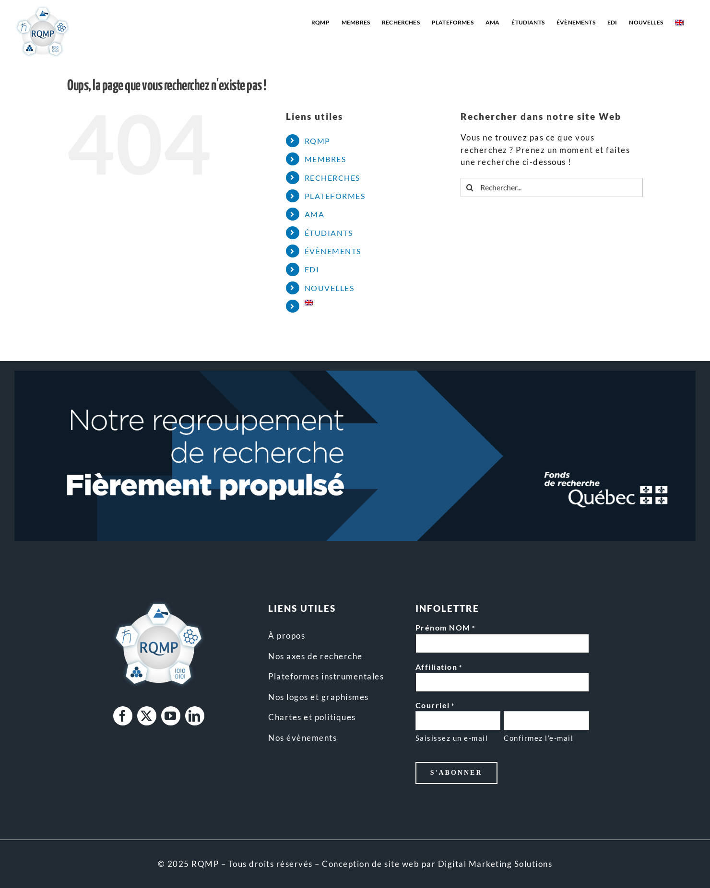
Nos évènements (302, 738)
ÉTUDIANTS (329, 232)
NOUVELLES (330, 287)
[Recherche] (470, 187)
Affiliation (438, 667)
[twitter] (146, 715)
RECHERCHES (332, 177)
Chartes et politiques (312, 717)
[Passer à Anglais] (679, 22)
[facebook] (122, 715)
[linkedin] (194, 715)
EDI (312, 269)
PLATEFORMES (335, 195)
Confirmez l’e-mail (538, 738)
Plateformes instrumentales (326, 676)
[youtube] (170, 715)
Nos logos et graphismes (318, 697)
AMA (315, 214)
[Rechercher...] (552, 187)
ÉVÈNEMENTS (333, 251)
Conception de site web (370, 864)
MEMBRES (325, 159)
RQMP (318, 140)
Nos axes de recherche (315, 656)
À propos (286, 636)
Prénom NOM (445, 628)
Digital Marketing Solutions (495, 864)
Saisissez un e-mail (451, 738)
